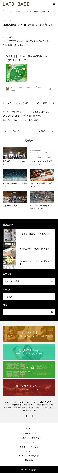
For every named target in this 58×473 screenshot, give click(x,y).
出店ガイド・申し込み (29, 447)
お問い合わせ (29, 460)
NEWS (29, 451)
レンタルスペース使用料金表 (29, 438)
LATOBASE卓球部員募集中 (29, 456)
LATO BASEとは (29, 433)
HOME (29, 429)
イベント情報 (29, 442)
